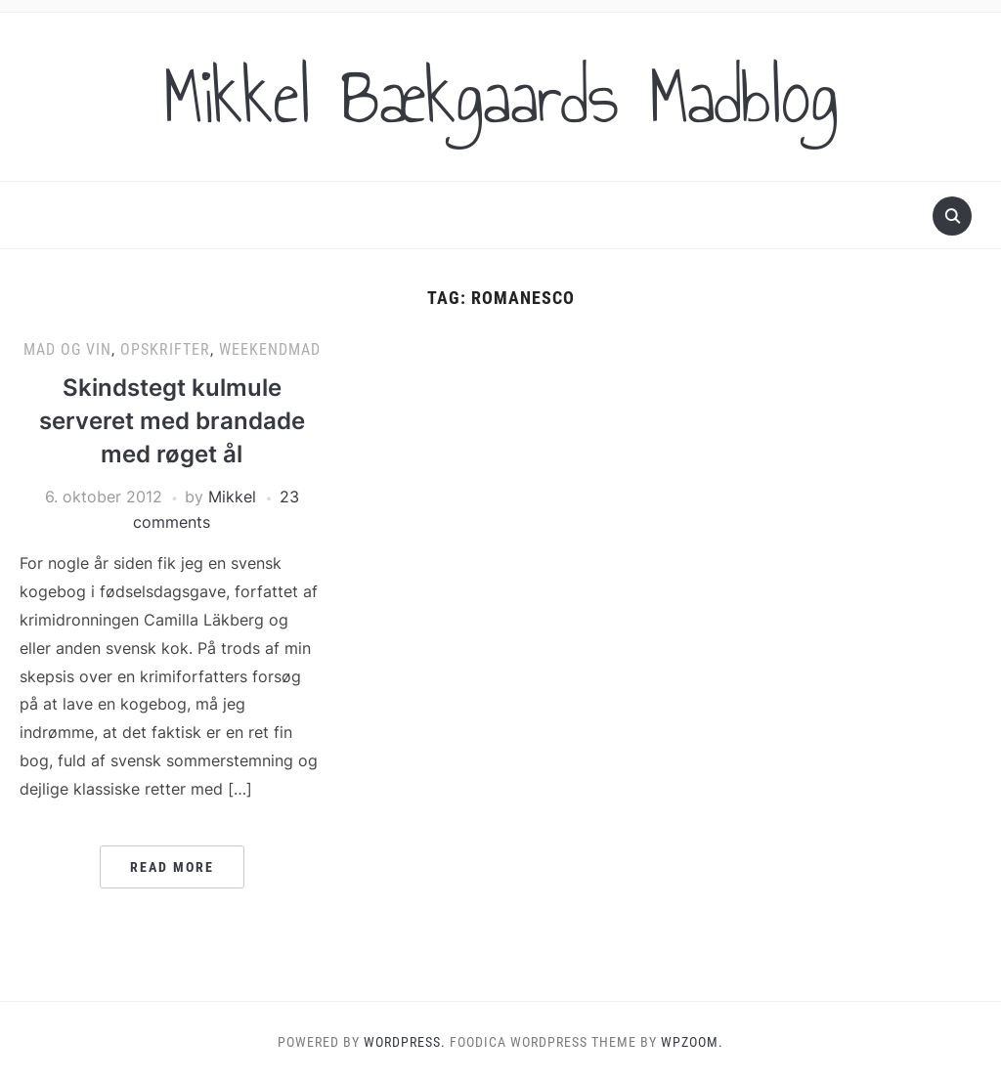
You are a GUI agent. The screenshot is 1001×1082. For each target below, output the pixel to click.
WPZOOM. (692, 1042)
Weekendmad (270, 349)
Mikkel (232, 496)
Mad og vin (67, 349)
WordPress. (405, 1042)
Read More (172, 867)
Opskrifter (165, 349)
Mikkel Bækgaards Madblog (500, 96)
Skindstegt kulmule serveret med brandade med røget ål (172, 420)
